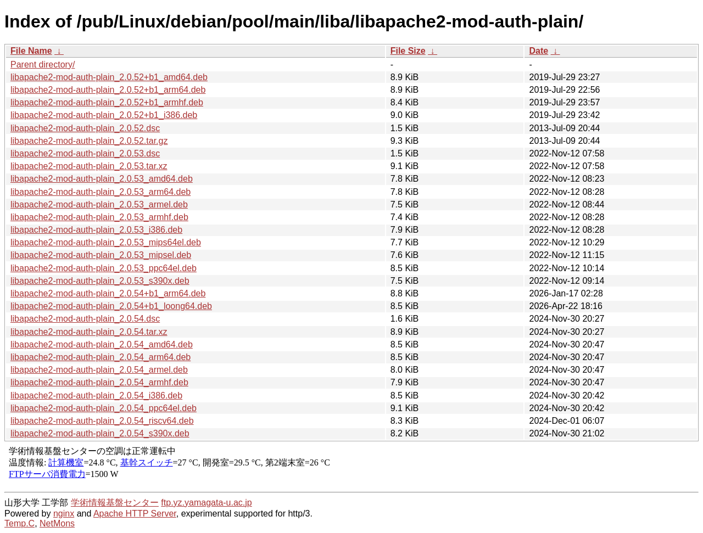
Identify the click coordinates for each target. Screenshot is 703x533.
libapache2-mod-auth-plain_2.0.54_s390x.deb (99, 433)
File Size (408, 50)
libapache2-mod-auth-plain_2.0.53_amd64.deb (101, 178)
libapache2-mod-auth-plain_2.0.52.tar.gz (89, 140)
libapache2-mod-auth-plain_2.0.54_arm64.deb (100, 357)
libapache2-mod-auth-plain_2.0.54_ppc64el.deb (103, 408)
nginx (63, 513)
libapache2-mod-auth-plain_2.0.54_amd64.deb (101, 344)
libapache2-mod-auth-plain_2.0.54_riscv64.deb (102, 420)
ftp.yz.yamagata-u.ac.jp (206, 502)
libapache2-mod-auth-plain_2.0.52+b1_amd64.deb (109, 77)
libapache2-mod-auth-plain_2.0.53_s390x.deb (99, 280)
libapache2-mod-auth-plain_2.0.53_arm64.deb (100, 192)
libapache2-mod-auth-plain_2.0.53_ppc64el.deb (103, 268)
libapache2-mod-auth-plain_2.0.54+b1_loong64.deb (111, 306)
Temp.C (19, 523)
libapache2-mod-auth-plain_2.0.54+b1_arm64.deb (107, 293)
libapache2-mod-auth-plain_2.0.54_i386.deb (96, 395)
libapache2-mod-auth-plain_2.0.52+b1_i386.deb (103, 115)
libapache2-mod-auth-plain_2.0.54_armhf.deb (99, 382)
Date (538, 50)
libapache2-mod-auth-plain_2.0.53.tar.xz (89, 166)
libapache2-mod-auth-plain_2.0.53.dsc (85, 153)
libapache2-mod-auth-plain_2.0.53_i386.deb (96, 229)
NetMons (57, 523)
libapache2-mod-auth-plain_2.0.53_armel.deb (99, 204)
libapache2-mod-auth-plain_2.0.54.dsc (85, 318)
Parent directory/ (42, 64)
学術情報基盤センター (115, 502)
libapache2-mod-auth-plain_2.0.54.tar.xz (89, 331)
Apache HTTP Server (134, 513)
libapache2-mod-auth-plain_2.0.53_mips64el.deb (105, 242)
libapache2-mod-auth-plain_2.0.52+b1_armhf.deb (106, 102)
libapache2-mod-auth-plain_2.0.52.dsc (85, 128)
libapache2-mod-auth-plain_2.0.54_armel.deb (99, 369)
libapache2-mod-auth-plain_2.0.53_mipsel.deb (100, 255)
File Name (31, 50)
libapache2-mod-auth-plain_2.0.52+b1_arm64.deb (107, 89)
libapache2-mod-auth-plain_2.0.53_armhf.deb (99, 217)
